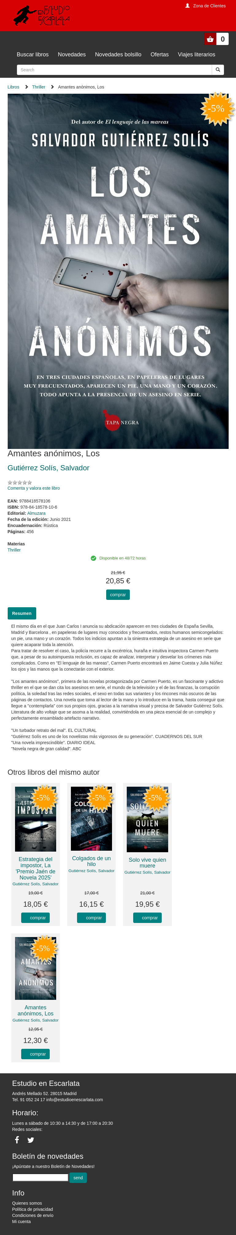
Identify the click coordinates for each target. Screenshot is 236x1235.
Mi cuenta (21, 1221)
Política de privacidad (32, 1209)
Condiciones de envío (33, 1215)
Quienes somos (27, 1203)
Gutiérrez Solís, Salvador (36, 884)
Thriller (38, 87)
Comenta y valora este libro (34, 488)
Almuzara (36, 513)
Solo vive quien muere (147, 863)
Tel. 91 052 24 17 (28, 1099)
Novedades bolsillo (118, 54)
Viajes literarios (196, 54)
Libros (13, 87)
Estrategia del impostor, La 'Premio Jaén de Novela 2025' (36, 868)
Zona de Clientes (209, 5)
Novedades (72, 54)
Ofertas (160, 54)
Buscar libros (33, 54)
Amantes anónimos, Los (35, 1010)
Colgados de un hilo (91, 861)
